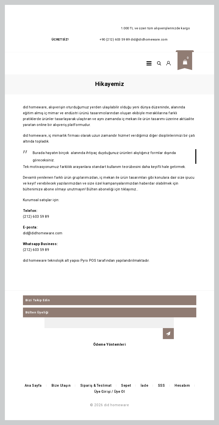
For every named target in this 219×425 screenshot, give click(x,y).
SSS (161, 385)
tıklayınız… (129, 189)
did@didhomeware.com (149, 39)
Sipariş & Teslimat (96, 385)
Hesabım (182, 385)
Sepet (126, 385)
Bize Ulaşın (61, 385)
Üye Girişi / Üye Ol (109, 392)
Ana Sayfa (33, 385)
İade (144, 385)
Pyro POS (88, 260)
